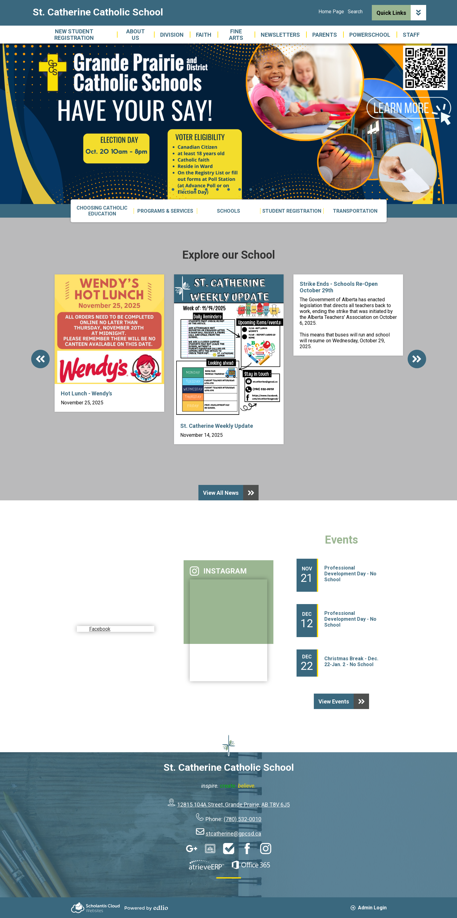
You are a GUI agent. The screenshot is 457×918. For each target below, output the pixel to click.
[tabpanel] (228, 124)
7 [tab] (240, 189)
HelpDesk (228, 848)
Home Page (331, 12)
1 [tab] (173, 189)
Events (341, 539)
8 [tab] (251, 189)
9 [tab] (262, 189)
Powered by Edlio (146, 908)
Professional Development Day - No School (350, 573)
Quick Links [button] (401, 12)
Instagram (218, 571)
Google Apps (191, 848)
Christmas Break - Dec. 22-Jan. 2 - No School (351, 661)
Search (355, 12)
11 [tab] (284, 189)
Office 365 (251, 865)
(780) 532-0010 (242, 819)
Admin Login (369, 908)
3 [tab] (195, 189)
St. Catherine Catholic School (98, 12)
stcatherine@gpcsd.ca (233, 833)
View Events (343, 701)
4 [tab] (206, 189)
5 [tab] (217, 189)
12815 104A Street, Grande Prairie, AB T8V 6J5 (233, 804)
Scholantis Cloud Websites (95, 907)
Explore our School (228, 254)
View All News (231, 492)
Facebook (102, 616)
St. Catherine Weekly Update (216, 426)
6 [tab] (229, 189)
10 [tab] (273, 189)
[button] (135, 35)
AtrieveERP (206, 865)
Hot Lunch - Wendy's (86, 393)
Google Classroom (210, 848)
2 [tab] (184, 189)
